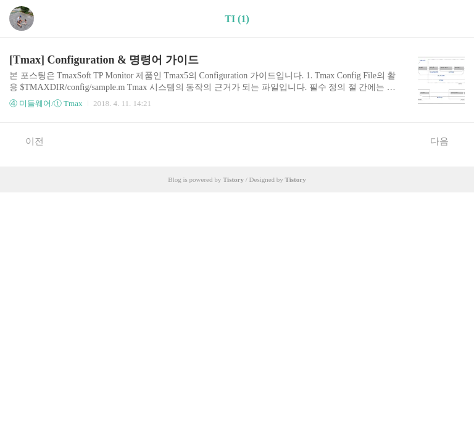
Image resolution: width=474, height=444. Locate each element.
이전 (28, 140)
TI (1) (237, 19)
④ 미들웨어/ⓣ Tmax (45, 103)
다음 (446, 140)
